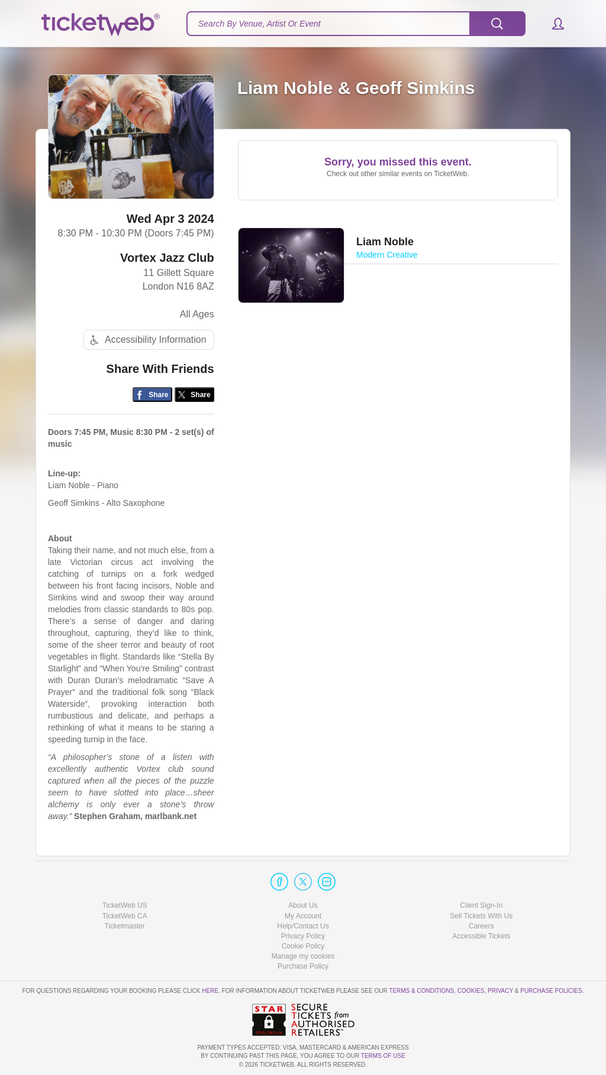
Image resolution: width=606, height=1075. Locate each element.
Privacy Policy (303, 936)
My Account (303, 916)
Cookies (471, 991)
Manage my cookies (303, 956)
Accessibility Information (147, 340)
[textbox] (356, 23)
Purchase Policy (303, 966)
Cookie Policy (303, 946)
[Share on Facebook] (152, 394)
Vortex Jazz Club (167, 257)
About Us (302, 905)
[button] (552, 24)
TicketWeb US (124, 905)
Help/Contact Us (302, 926)
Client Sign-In (481, 905)
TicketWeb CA (124, 916)
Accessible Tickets (481, 936)
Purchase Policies (551, 991)
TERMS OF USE (383, 1056)
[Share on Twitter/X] (194, 394)
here (210, 991)
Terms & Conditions (421, 991)
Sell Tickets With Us (481, 916)
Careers (481, 926)
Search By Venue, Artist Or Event (259, 23)
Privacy (500, 991)
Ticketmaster (125, 926)
